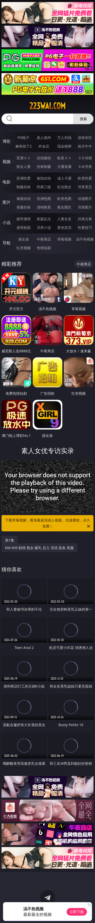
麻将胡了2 (23, 146)
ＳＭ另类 (85, 166)
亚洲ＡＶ (23, 157)
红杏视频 (23, 247)
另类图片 (85, 207)
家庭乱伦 (44, 218)
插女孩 (23, 239)
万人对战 (64, 137)
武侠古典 (85, 218)
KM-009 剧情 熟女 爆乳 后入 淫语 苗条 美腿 (39, 547)
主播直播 (64, 166)
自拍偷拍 (44, 157)
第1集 (9, 540)
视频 (7, 161)
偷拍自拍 (44, 178)
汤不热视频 (85, 239)
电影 (7, 182)
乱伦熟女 (64, 186)
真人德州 (44, 137)
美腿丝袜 (23, 207)
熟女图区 (64, 207)
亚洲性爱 (23, 178)
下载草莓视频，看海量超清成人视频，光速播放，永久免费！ (48, 523)
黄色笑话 (64, 227)
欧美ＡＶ (64, 157)
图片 (7, 202)
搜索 (83, 118)
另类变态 (85, 186)
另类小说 (44, 227)
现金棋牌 (64, 146)
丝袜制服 (44, 166)
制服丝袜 (23, 186)
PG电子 (23, 137)
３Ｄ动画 (85, 157)
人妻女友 (64, 218)
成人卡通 (64, 178)
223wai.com (47, 106)
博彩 (7, 141)
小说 (7, 222)
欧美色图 (64, 198)
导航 (7, 243)
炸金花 (44, 146)
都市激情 (23, 218)
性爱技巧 (85, 227)
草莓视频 (64, 239)
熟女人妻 (23, 166)
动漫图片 (85, 198)
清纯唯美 (44, 207)
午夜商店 (44, 239)
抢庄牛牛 (85, 146)
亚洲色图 (44, 198)
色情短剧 (44, 247)
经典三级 (44, 186)
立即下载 (77, 911)
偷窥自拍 (23, 198)
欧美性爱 (85, 178)
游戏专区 (85, 137)
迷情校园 (23, 227)
